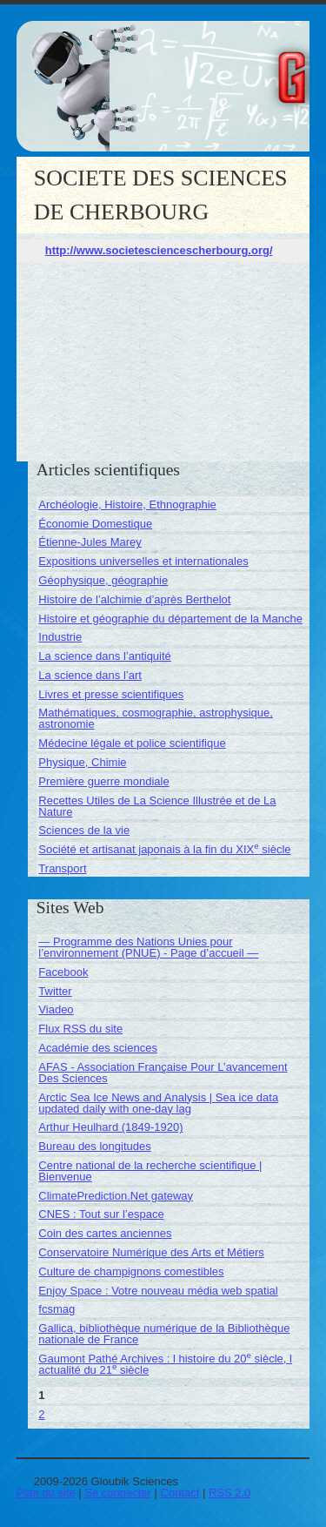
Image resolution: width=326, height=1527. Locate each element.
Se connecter (117, 1492)
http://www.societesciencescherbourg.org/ (159, 250)
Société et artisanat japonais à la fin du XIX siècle (164, 849)
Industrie (60, 636)
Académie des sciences (97, 1047)
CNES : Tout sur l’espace (100, 1214)
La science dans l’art (90, 675)
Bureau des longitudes (94, 1146)
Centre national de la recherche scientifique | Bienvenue (150, 1171)
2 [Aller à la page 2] (41, 1414)
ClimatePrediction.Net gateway (115, 1195)
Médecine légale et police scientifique (131, 743)
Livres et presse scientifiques (110, 694)
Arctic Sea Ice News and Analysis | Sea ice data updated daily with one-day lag (158, 1103)
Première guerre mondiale (103, 781)
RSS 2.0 (229, 1492)
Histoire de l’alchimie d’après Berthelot (134, 599)
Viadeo (55, 1009)
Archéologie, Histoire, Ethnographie (127, 504)
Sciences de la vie (84, 830)
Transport (62, 868)
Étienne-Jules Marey (90, 541)
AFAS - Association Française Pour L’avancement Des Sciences (162, 1072)
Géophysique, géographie (103, 580)
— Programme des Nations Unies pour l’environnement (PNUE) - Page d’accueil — (148, 947)
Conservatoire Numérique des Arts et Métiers (150, 1252)
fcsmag (56, 1308)
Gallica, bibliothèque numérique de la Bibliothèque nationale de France (163, 1334)
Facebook (63, 972)
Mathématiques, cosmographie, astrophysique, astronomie (155, 718)
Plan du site (46, 1492)
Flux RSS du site (80, 1028)
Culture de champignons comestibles (130, 1271)
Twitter (54, 991)
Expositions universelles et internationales (143, 561)
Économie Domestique (95, 523)
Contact (180, 1492)
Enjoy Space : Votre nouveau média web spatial (157, 1290)
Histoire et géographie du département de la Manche (170, 618)
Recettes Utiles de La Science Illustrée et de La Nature (157, 806)
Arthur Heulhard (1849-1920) (110, 1126)
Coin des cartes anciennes (104, 1233)
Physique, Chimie (82, 762)
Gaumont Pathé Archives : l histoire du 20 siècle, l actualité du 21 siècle (165, 1364)
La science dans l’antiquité (104, 656)
